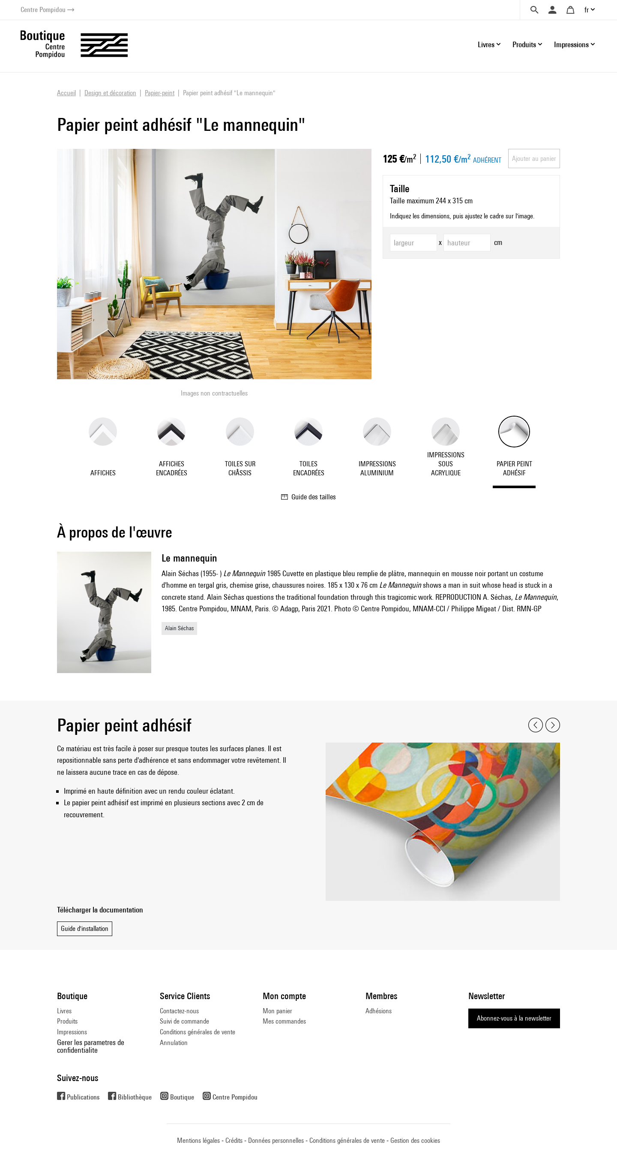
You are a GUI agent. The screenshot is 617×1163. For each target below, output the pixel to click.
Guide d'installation (84, 928)
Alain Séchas (179, 628)
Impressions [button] (571, 44)
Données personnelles (276, 1140)
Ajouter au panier (534, 158)
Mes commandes (284, 1021)
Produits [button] (524, 44)
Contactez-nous (179, 1011)
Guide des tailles (308, 496)
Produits (67, 1021)
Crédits (234, 1140)
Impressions (72, 1032)
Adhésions (378, 1011)
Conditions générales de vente (197, 1032)
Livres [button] (486, 44)
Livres (64, 1011)
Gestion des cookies (415, 1140)
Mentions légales (198, 1140)
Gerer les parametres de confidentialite (90, 1046)
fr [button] (586, 9)
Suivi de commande (184, 1021)
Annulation (174, 1043)
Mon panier (277, 1011)
